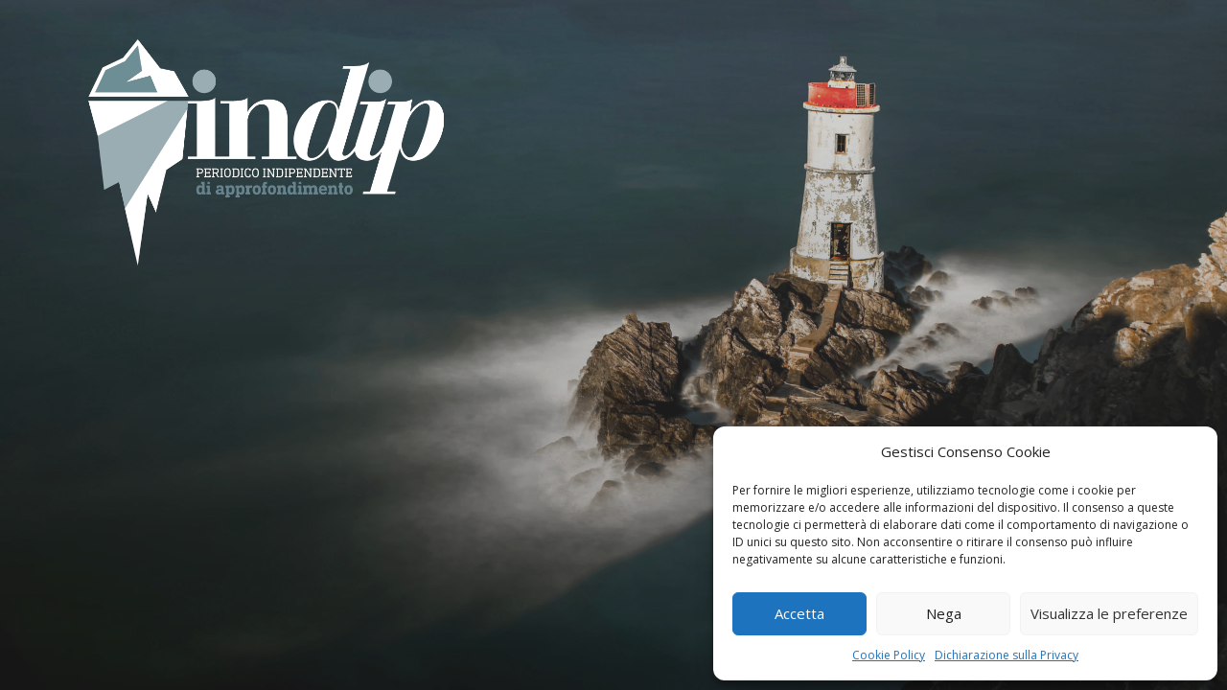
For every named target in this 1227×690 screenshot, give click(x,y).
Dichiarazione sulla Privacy (1006, 655)
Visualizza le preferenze (1109, 613)
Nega (943, 613)
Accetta (799, 613)
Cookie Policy (888, 655)
